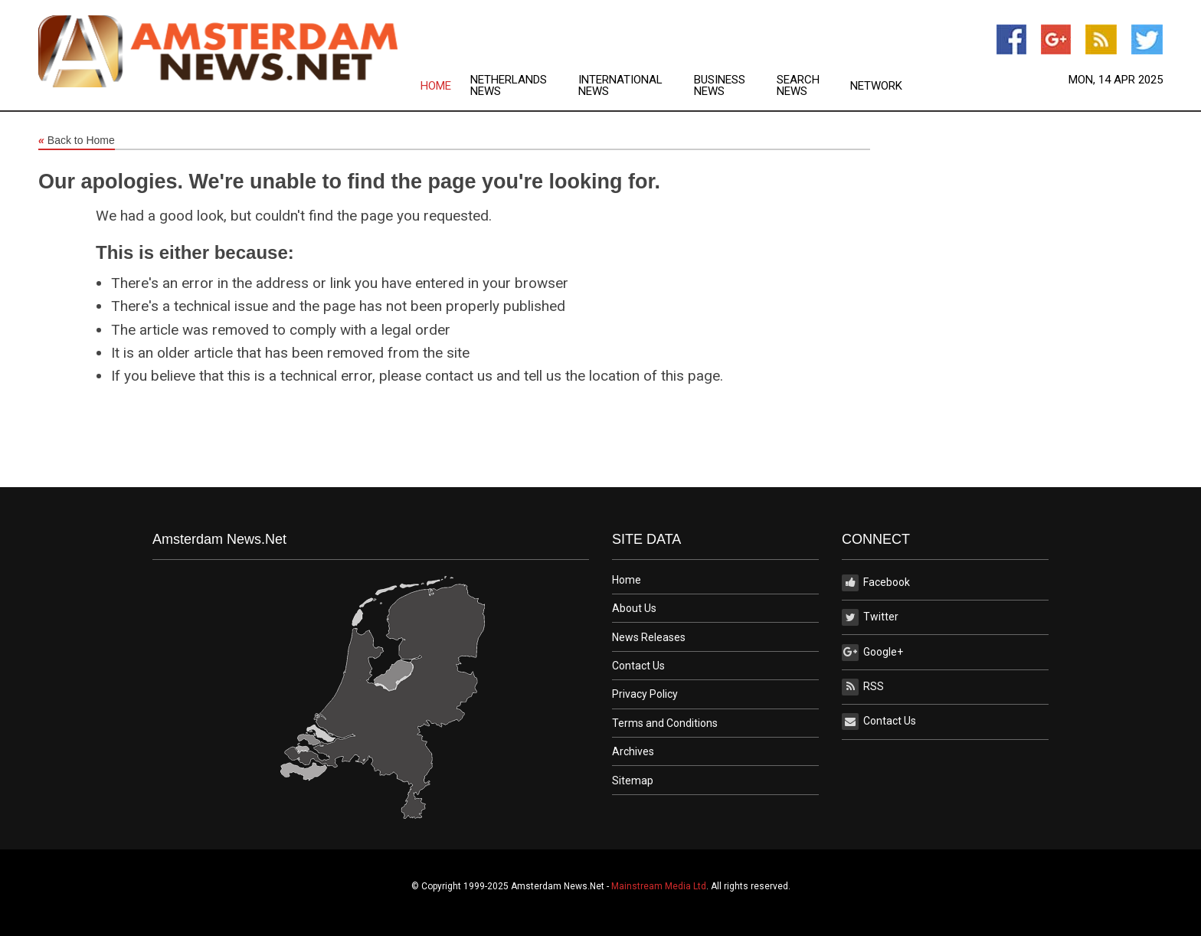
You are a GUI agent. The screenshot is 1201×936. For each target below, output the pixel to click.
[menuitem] (445, 85)
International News (620, 85)
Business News (719, 85)
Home (436, 86)
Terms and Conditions (665, 723)
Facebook (876, 582)
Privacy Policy (645, 694)
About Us (634, 608)
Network (876, 86)
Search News (798, 85)
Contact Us (638, 665)
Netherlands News (508, 85)
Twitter (870, 617)
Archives (633, 751)
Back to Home (76, 141)
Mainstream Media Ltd (658, 886)
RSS (863, 687)
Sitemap (632, 780)
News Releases (649, 637)
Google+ (872, 652)
